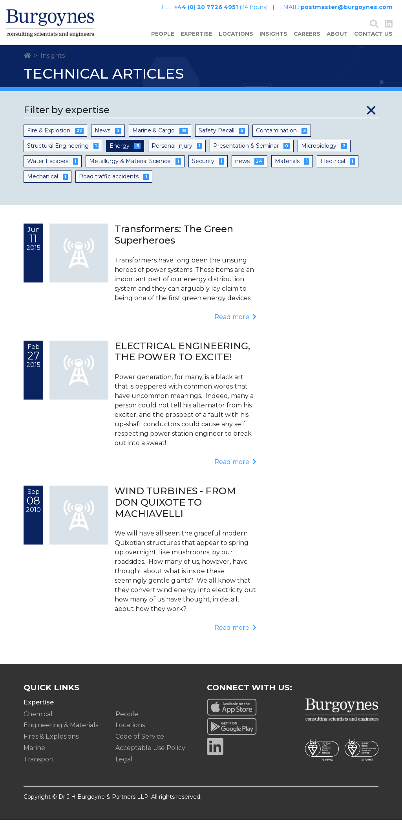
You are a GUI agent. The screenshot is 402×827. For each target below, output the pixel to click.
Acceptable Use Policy (150, 755)
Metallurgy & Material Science (135, 168)
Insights (273, 41)
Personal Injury (177, 152)
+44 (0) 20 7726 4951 (206, 7)
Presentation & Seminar (251, 152)
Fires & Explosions (51, 744)
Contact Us (373, 41)
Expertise (196, 41)
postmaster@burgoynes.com (347, 7)
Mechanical (47, 183)
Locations (236, 41)
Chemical (38, 721)
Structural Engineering (63, 152)
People (162, 41)
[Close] (371, 117)
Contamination (281, 137)
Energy (125, 152)
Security (208, 168)
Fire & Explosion (55, 137)
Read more (235, 324)
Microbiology (324, 152)
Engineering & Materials (61, 732)
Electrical (337, 168)
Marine (34, 755)
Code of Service (139, 744)
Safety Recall (222, 137)
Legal (124, 766)
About (337, 41)
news (249, 168)
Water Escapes (52, 168)
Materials (292, 168)
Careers (307, 41)
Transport (39, 766)
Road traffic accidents (113, 183)
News (108, 137)
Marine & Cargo (160, 137)
